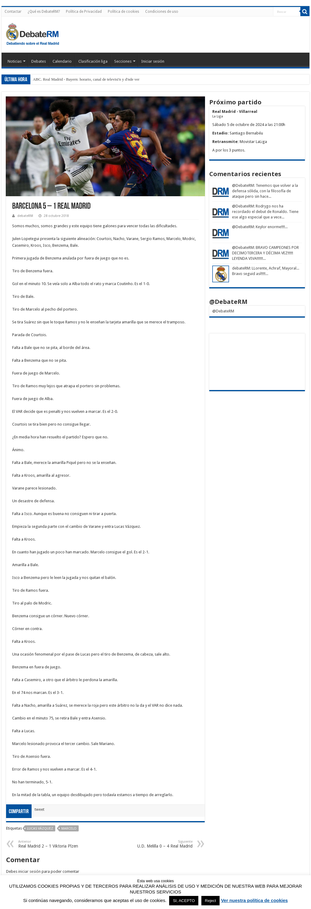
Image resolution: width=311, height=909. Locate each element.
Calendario (62, 61)
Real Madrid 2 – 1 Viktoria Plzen (49, 844)
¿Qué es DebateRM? (44, 11)
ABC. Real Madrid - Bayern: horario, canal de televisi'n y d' (80, 79)
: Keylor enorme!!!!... (271, 227)
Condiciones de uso (161, 11)
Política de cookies (123, 11)
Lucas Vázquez (40, 829)
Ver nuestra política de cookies (254, 900)
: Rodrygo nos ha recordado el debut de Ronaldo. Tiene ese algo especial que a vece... (265, 211)
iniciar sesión (29, 871)
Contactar (13, 11)
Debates (38, 61)
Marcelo (69, 829)
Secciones (123, 61)
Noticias (15, 61)
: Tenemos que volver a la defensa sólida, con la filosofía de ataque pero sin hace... (265, 191)
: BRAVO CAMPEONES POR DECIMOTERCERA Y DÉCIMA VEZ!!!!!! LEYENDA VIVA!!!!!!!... (265, 253)
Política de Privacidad (84, 11)
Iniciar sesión (152, 61)
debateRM (25, 216)
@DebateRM (243, 185)
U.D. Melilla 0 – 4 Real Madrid (161, 844)
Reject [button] (210, 900)
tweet (39, 809)
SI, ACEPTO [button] (184, 900)
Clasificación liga (93, 61)
